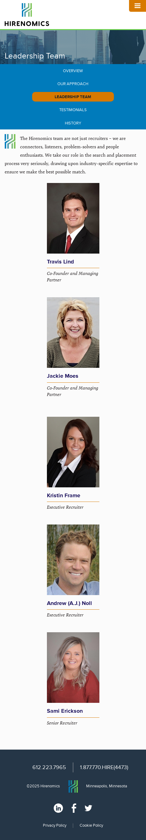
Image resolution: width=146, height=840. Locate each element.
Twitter (88, 808)
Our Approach (72, 83)
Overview (73, 70)
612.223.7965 (49, 767)
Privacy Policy (54, 825)
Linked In (58, 808)
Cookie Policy (91, 825)
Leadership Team (73, 96)
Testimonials (73, 109)
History (73, 123)
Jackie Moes (62, 375)
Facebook (73, 808)
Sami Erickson (65, 710)
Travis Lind (60, 261)
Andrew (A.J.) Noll (69, 603)
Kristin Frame (63, 495)
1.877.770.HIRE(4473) (104, 767)
